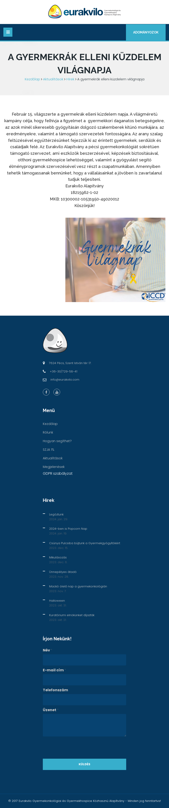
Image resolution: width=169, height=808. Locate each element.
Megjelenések (54, 467)
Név (47, 650)
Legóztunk (56, 514)
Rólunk (48, 432)
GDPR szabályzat (58, 473)
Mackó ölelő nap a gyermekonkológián (78, 586)
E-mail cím (54, 670)
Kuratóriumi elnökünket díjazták (71, 615)
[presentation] (77, 747)
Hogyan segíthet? (57, 441)
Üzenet (51, 710)
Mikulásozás (58, 557)
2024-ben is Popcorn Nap (68, 529)
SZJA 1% (48, 449)
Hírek (70, 79)
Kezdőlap (32, 79)
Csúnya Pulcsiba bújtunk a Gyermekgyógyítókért (84, 543)
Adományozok (145, 32)
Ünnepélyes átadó (63, 572)
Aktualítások (53, 79)
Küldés (84, 764)
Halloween (57, 600)
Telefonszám (55, 690)
